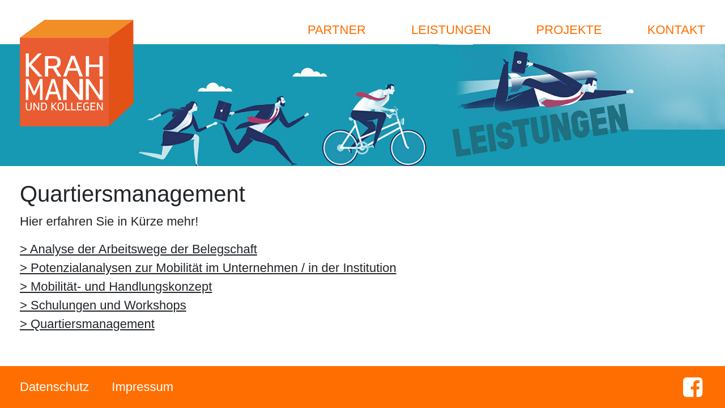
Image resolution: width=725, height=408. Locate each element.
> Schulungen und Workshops (103, 305)
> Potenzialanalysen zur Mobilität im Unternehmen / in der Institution (208, 268)
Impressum (142, 387)
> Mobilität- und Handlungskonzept (116, 286)
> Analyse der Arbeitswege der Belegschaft (138, 249)
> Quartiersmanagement (87, 324)
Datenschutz (54, 387)
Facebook (692, 387)
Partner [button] (337, 30)
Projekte (569, 30)
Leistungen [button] (451, 30)
